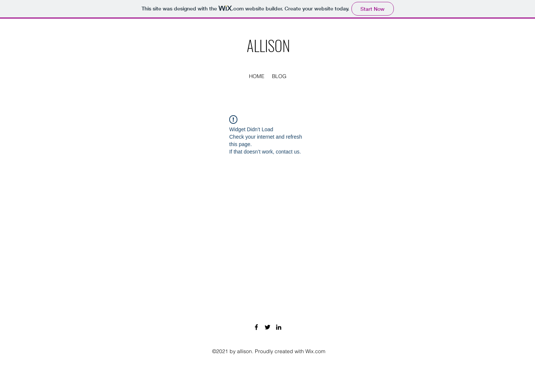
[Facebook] (256, 327)
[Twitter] (267, 327)
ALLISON (268, 45)
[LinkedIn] (278, 327)
